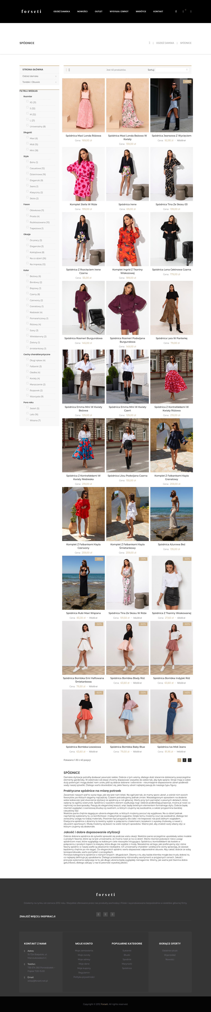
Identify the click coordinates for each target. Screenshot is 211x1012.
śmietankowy (38, 348)
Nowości (169, 959)
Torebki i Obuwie (31, 82)
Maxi (34, 138)
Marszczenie (38, 384)
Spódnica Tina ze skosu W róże (127, 613)
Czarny (35, 294)
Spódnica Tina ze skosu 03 (171, 204)
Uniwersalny (38, 126)
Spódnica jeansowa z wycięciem (171, 135)
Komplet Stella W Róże (83, 204)
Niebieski (36, 312)
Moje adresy (84, 959)
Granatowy (37, 306)
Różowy (35, 324)
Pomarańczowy (39, 318)
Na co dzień (38, 258)
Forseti (104, 1004)
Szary (34, 330)
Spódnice (127, 968)
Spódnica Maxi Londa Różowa (83, 135)
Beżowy (35, 276)
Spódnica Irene (128, 204)
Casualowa (37, 168)
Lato (34, 414)
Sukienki (127, 950)
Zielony (35, 342)
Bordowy (36, 282)
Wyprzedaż (170, 955)
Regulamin (84, 972)
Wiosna (35, 420)
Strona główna (32, 69)
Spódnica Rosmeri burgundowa (84, 338)
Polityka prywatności (84, 977)
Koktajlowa (37, 252)
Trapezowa (36, 228)
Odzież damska (30, 76)
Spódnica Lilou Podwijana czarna (127, 475)
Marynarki (127, 964)
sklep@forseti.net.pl (38, 981)
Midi (34, 144)
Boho (34, 162)
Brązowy (35, 288)
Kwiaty (35, 378)
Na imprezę (38, 264)
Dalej (190, 760)
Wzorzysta (36, 396)
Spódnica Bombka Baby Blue (127, 747)
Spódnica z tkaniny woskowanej (171, 613)
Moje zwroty (84, 955)
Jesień (34, 408)
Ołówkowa (37, 210)
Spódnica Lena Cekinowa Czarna (171, 269)
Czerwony (36, 300)
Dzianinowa (38, 174)
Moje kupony (84, 968)
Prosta (35, 216)
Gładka (35, 372)
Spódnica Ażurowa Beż (171, 544)
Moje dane (84, 964)
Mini (34, 150)
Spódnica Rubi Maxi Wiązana (83, 613)
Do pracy (36, 240)
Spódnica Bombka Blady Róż (127, 678)
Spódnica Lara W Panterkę (171, 338)
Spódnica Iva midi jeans (171, 747)
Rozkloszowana (40, 222)
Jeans (34, 186)
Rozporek (36, 390)
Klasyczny (36, 192)
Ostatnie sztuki (170, 950)
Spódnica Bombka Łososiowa (83, 747)
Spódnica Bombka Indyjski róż (171, 678)
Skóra (34, 198)
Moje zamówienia (84, 950)
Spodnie (127, 959)
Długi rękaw (37, 360)
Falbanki (36, 366)
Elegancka (37, 246)
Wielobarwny (38, 336)
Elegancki (36, 180)
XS (33, 102)
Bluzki (127, 955)
